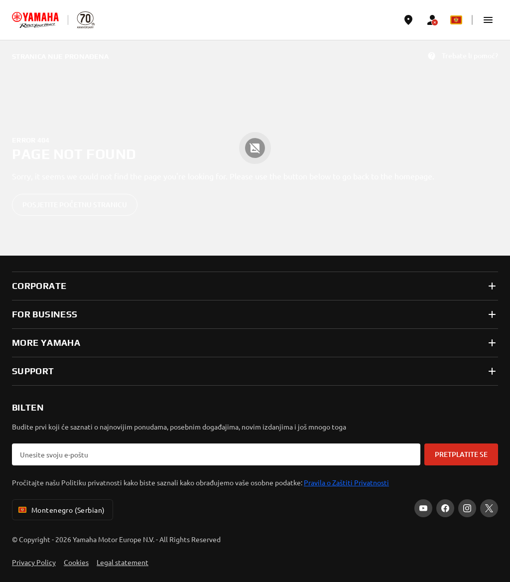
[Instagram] (467, 508)
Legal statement (122, 562)
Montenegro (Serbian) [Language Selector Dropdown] (60, 510)
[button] (488, 20)
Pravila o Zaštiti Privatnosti (346, 482)
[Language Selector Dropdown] (456, 20)
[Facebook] (445, 508)
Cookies (76, 562)
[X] (489, 508)
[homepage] (35, 20)
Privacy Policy (34, 562)
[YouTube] (423, 508)
